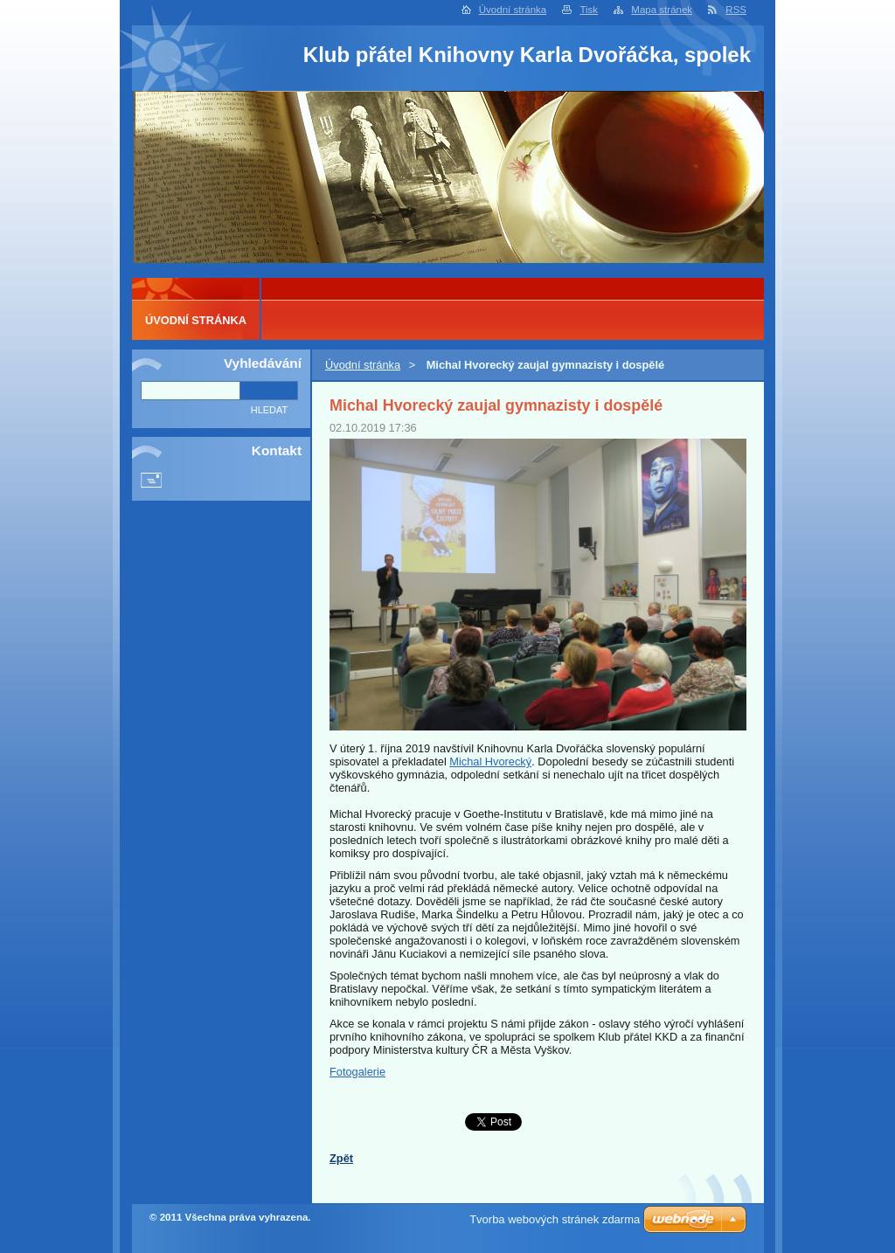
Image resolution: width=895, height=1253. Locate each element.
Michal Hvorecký (490, 761)
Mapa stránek (661, 9)
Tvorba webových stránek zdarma (554, 1219)
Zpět (341, 1158)
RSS (735, 9)
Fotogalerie (357, 1071)
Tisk (588, 9)
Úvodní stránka (512, 9)
